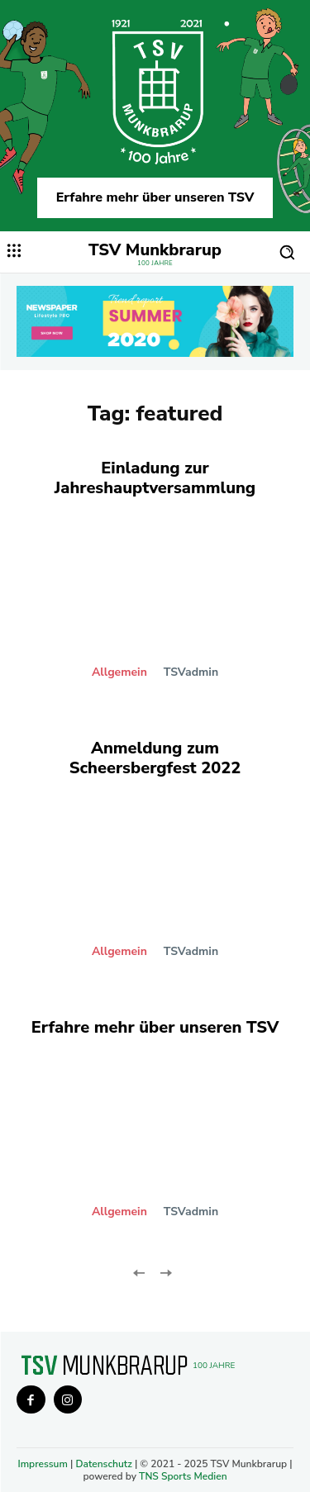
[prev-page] (139, 1272)
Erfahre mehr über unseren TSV (155, 197)
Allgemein (119, 672)
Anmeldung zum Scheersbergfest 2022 (155, 758)
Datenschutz (103, 1464)
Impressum (42, 1464)
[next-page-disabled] (165, 1272)
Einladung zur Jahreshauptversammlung (155, 478)
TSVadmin (191, 672)
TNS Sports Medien (183, 1476)
